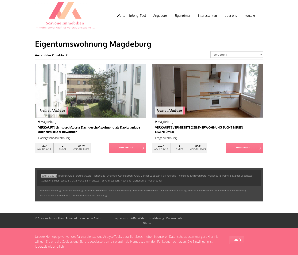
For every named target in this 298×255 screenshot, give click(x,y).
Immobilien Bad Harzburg (173, 190)
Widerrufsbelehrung (151, 218)
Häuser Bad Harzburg (96, 190)
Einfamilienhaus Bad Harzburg (55, 195)
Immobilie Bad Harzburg (145, 190)
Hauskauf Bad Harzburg (200, 190)
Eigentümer (182, 15)
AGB (133, 218)
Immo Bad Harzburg (50, 190)
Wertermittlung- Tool (131, 15)
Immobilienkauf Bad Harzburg (230, 190)
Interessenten (207, 15)
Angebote (160, 15)
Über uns (230, 15)
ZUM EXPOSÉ (126, 148)
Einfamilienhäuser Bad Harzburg (90, 195)
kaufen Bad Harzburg (120, 190)
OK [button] (236, 240)
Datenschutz (174, 218)
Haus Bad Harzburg (73, 190)
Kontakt (249, 15)
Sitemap (148, 223)
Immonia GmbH (91, 218)
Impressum (121, 218)
